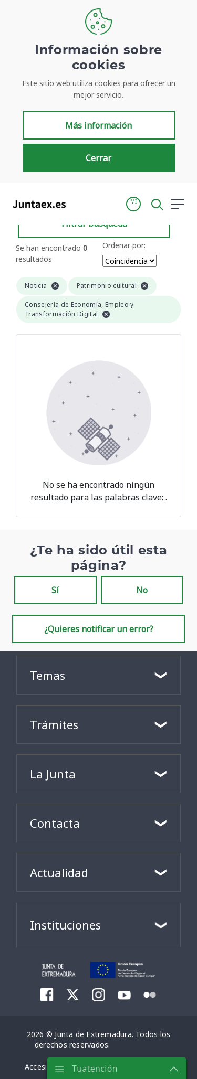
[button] (133, 204)
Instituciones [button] (65, 925)
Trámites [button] (54, 724)
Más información (98, 125)
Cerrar (98, 158)
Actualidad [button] (59, 872)
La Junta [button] (53, 774)
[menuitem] (47, 994)
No (142, 590)
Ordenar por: (124, 245)
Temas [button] (47, 675)
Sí (55, 590)
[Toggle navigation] (80, 203)
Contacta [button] (55, 823)
